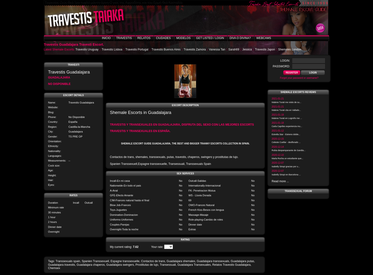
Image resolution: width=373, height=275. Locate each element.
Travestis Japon (265, 49)
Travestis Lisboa (112, 49)
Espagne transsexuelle (125, 261)
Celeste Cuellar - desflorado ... (286, 142)
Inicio (106, 38)
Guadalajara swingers (120, 264)
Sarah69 (233, 49)
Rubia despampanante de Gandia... (288, 150)
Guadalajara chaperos (91, 264)
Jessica (247, 49)
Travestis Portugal (136, 49)
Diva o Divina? (240, 38)
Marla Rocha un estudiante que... (287, 158)
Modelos (183, 38)
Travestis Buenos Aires (166, 49)
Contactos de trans (153, 261)
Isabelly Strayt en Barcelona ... (286, 174)
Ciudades (163, 38)
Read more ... (280, 181)
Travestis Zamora (195, 49)
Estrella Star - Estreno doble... (286, 134)
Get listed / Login (210, 38)
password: (281, 66)
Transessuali (168, 264)
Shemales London (289, 49)
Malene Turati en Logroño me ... (287, 118)
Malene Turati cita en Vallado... (286, 110)
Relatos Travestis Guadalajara (231, 264)
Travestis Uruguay (86, 49)
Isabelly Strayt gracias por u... (286, 166)
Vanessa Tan (217, 49)
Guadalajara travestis (61, 264)
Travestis (124, 38)
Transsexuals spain (68, 261)
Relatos (144, 38)
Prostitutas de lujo (147, 264)
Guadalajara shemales (181, 261)
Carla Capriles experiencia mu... (287, 126)
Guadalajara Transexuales (194, 264)
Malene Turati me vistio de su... (286, 102)
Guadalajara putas (242, 261)
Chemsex (54, 268)
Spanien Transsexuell (95, 261)
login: (285, 60)
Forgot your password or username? (299, 78)
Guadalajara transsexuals (213, 261)
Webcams (263, 38)
